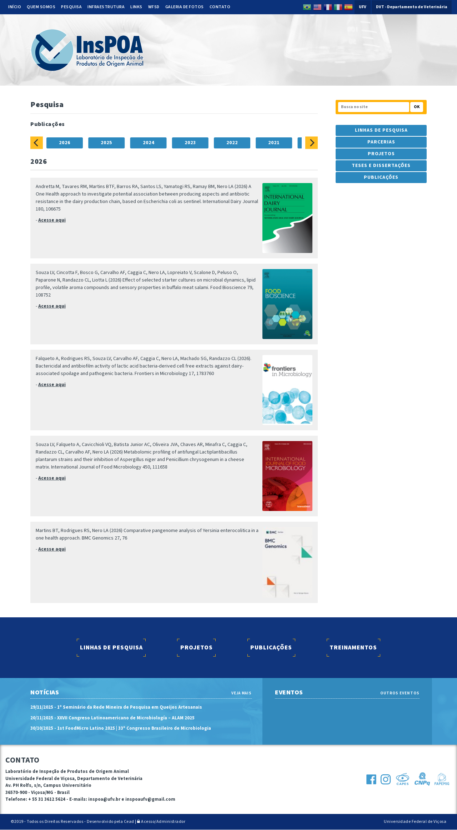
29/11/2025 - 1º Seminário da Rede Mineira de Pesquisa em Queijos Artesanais (116, 707)
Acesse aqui (52, 220)
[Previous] (36, 142)
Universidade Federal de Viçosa (415, 822)
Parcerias (381, 142)
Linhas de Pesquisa (381, 130)
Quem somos (41, 7)
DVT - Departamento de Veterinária (411, 7)
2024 (148, 142)
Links (136, 7)
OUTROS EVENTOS (400, 693)
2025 (106, 142)
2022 (232, 142)
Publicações (381, 177)
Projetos (381, 153)
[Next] (311, 142)
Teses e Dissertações (381, 165)
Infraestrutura (106, 7)
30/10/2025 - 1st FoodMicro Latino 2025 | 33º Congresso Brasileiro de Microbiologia (120, 728)
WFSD (154, 7)
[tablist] (174, 142)
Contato (220, 7)
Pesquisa (71, 7)
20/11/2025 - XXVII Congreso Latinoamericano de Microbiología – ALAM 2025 (112, 718)
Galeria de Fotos (184, 7)
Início (14, 7)
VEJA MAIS (241, 693)
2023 (190, 142)
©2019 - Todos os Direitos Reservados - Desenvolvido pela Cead (72, 822)
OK (417, 107)
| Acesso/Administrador (160, 822)
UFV (362, 7)
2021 (274, 142)
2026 (64, 142)
